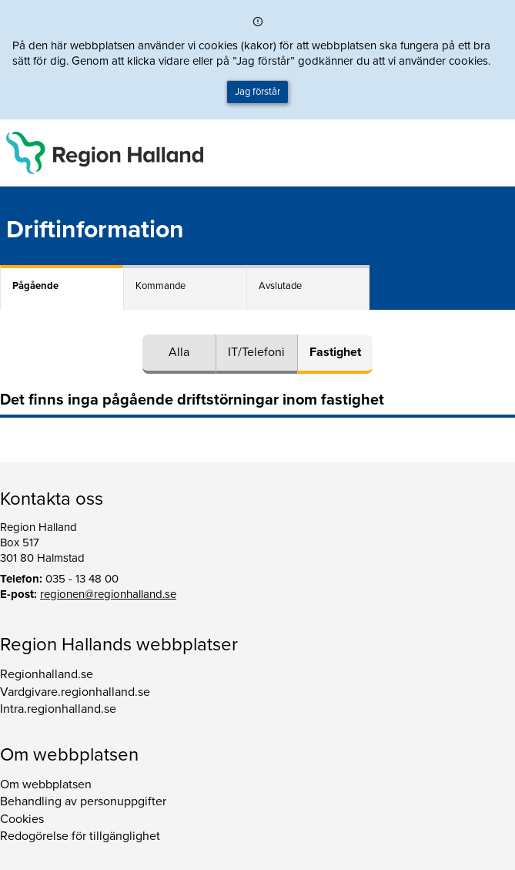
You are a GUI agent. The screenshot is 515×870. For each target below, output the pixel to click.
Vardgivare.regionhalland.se (75, 692)
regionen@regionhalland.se (108, 594)
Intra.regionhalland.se (58, 709)
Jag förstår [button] (257, 92)
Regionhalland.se (46, 674)
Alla (179, 352)
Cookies (22, 819)
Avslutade (280, 286)
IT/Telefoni (256, 352)
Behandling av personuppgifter (83, 801)
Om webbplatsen (46, 784)
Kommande (160, 286)
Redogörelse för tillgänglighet (80, 836)
